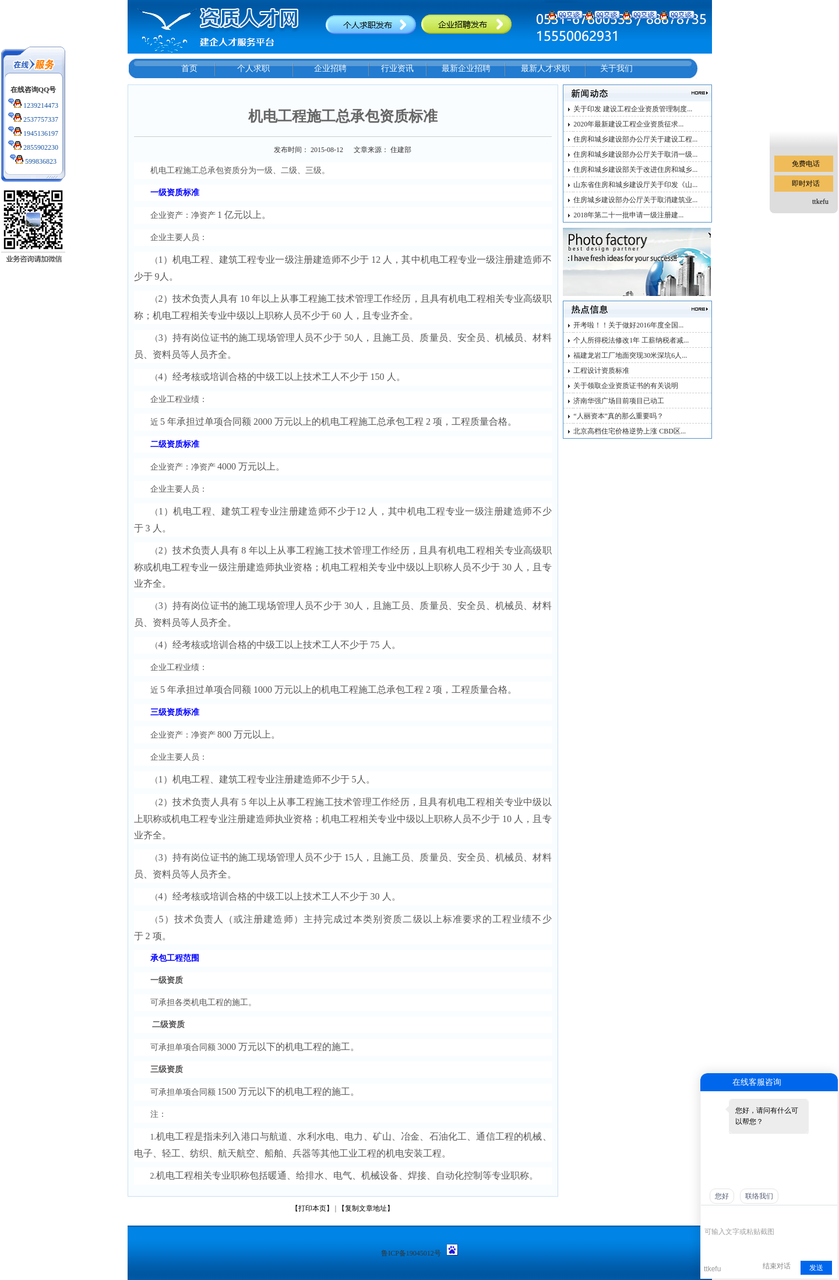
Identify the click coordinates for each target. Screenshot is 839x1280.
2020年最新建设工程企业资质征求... (628, 124)
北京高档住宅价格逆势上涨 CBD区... (629, 431)
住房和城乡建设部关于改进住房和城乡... (635, 169)
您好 (722, 1196)
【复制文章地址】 (366, 1208)
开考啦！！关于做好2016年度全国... (628, 325)
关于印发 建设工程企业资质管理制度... (632, 109)
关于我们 (616, 68)
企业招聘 (330, 68)
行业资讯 (397, 68)
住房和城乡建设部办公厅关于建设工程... (635, 139)
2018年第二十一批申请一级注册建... (628, 215)
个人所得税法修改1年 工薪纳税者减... (631, 340)
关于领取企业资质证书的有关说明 (625, 386)
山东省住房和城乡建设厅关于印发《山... (635, 185)
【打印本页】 (312, 1208)
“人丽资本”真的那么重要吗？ (618, 416)
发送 (816, 1268)
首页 (189, 68)
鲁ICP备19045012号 (411, 1253)
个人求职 (253, 68)
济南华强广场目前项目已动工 (618, 401)
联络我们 (759, 1196)
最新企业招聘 (466, 68)
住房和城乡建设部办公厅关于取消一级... (635, 154)
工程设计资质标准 (601, 370)
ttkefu (820, 202)
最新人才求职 (545, 68)
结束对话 (777, 1266)
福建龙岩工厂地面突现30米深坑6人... (630, 355)
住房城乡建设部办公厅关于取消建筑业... (635, 200)
